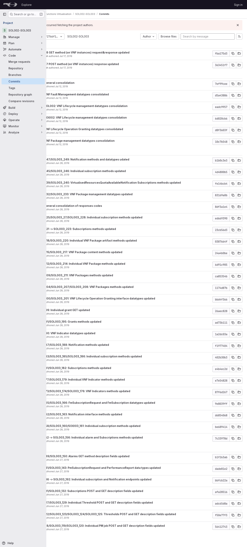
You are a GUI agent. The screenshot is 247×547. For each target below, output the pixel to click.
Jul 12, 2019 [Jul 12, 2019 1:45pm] (88, 109)
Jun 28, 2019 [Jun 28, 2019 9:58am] (89, 360)
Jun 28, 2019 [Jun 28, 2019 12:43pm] (89, 278)
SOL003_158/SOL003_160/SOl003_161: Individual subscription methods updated (113, 425)
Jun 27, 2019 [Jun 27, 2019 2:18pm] (89, 506)
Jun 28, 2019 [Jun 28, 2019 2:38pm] (89, 197)
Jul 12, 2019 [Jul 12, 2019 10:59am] (88, 121)
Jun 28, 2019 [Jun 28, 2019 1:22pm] (89, 221)
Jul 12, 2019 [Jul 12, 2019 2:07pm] (88, 98)
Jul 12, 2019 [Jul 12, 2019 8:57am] (88, 132)
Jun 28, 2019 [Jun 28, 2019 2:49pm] (89, 186)
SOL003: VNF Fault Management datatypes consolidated (97, 94)
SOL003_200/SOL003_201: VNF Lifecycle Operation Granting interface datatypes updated (120, 298)
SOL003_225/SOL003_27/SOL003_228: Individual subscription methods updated (114, 217)
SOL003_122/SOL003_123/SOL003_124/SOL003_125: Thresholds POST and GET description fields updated (131, 514)
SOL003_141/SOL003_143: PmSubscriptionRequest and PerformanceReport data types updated (123, 467)
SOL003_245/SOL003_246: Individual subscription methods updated (105, 171)
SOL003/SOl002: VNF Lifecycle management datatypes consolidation (106, 117)
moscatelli (64, 86)
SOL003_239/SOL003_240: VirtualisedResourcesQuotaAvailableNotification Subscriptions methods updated (133, 182)
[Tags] (23, 88)
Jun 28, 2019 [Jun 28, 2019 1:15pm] (89, 232)
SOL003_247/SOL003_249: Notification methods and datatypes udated (107, 159)
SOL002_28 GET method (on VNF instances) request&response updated (107, 52)
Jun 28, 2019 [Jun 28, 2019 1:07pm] (89, 244)
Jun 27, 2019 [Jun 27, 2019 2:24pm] (89, 494)
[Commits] (23, 81)
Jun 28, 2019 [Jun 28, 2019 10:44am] (89, 302)
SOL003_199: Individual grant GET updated (88, 310)
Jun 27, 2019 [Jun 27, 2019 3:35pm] (89, 483)
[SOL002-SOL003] (23, 30)
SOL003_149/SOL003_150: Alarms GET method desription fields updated (107, 456)
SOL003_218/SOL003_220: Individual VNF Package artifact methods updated (111, 240)
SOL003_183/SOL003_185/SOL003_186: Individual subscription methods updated (113, 356)
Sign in (238, 4)
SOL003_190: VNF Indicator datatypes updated (90, 333)
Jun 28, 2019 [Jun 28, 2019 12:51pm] (89, 267)
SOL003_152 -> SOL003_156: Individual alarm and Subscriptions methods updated (114, 437)
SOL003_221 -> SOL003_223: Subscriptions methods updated (101, 229)
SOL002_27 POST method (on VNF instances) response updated (102, 64)
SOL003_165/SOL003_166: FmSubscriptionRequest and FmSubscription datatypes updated (120, 402)
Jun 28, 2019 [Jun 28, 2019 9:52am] (89, 371)
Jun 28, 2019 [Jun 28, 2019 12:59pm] (89, 255)
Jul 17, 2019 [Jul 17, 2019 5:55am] (92, 56)
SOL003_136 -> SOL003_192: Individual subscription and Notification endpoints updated (118, 479)
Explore (27, 4)
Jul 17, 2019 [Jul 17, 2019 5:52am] (92, 67)
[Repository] (23, 68)
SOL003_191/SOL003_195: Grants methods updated (93, 321)
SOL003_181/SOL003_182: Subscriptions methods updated (98, 368)
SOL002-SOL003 (105, 36)
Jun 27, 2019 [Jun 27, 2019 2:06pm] (89, 517)
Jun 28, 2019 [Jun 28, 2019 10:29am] (89, 325)
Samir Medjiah (67, 56)
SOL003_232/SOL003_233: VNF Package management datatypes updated (109, 194)
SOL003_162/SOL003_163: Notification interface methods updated (104, 414)
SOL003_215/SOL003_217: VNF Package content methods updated (104, 252)
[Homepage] (10, 5)
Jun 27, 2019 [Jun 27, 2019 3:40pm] (89, 471)
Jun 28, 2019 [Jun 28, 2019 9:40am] (89, 383)
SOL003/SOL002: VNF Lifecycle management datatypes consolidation (106, 106)
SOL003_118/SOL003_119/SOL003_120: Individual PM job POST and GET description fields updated (125, 525)
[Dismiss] (237, 25)
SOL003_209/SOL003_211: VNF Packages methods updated (99, 275)
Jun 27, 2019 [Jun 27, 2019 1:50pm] (89, 529)
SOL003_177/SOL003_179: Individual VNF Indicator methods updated (105, 379)
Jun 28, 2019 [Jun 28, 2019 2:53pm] (89, 174)
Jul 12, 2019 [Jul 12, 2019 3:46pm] (88, 86)
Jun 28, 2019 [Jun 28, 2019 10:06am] (89, 348)
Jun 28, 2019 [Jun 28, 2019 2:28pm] (89, 209)
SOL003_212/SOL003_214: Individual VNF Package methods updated (105, 263)
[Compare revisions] (23, 101)
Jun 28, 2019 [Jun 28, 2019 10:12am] (89, 336)
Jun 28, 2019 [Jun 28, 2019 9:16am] (89, 394)
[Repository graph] (23, 94)
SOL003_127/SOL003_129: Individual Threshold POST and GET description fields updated (119, 502)
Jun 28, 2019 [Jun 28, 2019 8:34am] (89, 429)
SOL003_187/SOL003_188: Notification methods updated (97, 344)
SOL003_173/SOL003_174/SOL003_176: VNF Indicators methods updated (108, 391)
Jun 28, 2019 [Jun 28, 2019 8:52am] (89, 406)
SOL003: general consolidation (80, 82)
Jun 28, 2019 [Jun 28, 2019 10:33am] (89, 313)
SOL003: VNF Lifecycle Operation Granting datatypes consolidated (104, 129)
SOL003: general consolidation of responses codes (94, 205)
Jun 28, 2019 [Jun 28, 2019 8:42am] (89, 417)
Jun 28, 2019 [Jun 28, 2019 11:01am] (89, 290)
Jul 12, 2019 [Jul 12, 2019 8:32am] (88, 144)
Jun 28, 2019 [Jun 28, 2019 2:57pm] (89, 163)
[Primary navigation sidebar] (5, 14)
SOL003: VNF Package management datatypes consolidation (100, 140)
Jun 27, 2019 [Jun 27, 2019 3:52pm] (89, 459)
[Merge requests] (23, 62)
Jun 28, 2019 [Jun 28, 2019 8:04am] (89, 441)
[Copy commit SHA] (233, 53)
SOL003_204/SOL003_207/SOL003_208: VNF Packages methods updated (109, 286)
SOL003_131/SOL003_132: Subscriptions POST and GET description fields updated (114, 491)
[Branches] (23, 75)
